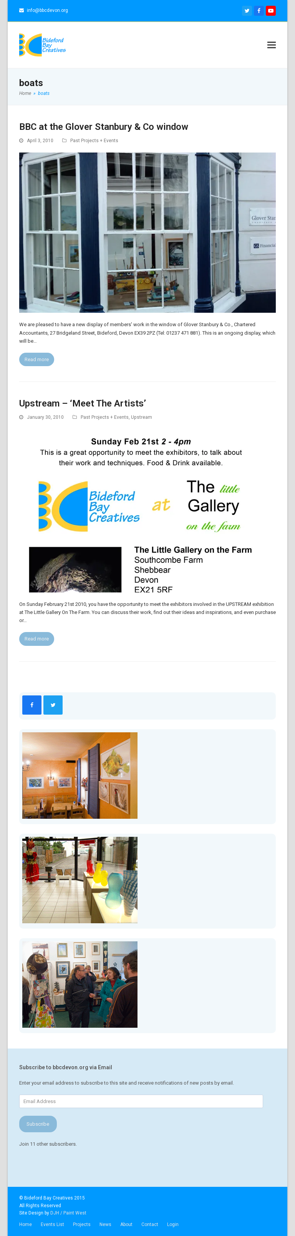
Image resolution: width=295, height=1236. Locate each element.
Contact (149, 1224)
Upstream (141, 417)
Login (173, 1224)
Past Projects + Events (94, 140)
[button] (271, 44)
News (105, 1224)
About (126, 1224)
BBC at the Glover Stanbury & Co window (103, 126)
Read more (37, 359)
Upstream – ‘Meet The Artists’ (82, 403)
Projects (82, 1224)
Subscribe (38, 1124)
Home (25, 1224)
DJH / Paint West (68, 1213)
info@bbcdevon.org (47, 10)
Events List (52, 1224)
